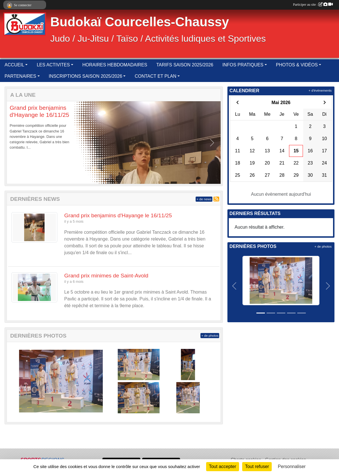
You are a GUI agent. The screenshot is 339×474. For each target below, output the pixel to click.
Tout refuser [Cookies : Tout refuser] (257, 466)
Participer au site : (313, 5)
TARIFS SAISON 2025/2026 (184, 64)
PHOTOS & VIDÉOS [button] (297, 64)
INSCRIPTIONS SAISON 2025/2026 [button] (85, 76)
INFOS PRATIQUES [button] (242, 64)
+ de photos (209, 335)
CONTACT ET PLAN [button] (155, 76)
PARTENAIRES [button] (20, 76)
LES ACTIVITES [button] (53, 64)
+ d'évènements (320, 90)
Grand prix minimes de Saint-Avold (106, 276)
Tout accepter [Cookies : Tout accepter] (222, 466)
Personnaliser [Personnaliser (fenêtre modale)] (292, 466)
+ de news (204, 199)
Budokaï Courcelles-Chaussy (139, 22)
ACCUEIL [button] (14, 64)
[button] (15, 142)
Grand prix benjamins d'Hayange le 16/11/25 (118, 215)
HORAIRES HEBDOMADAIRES (114, 64)
